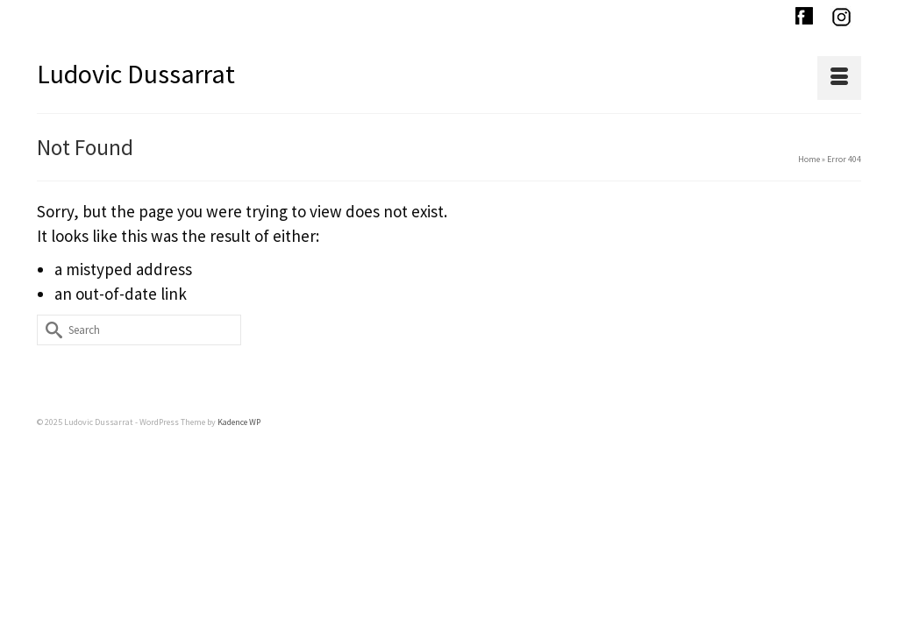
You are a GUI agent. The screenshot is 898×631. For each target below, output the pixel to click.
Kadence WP (238, 427)
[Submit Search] (50, 335)
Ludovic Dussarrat (136, 73)
